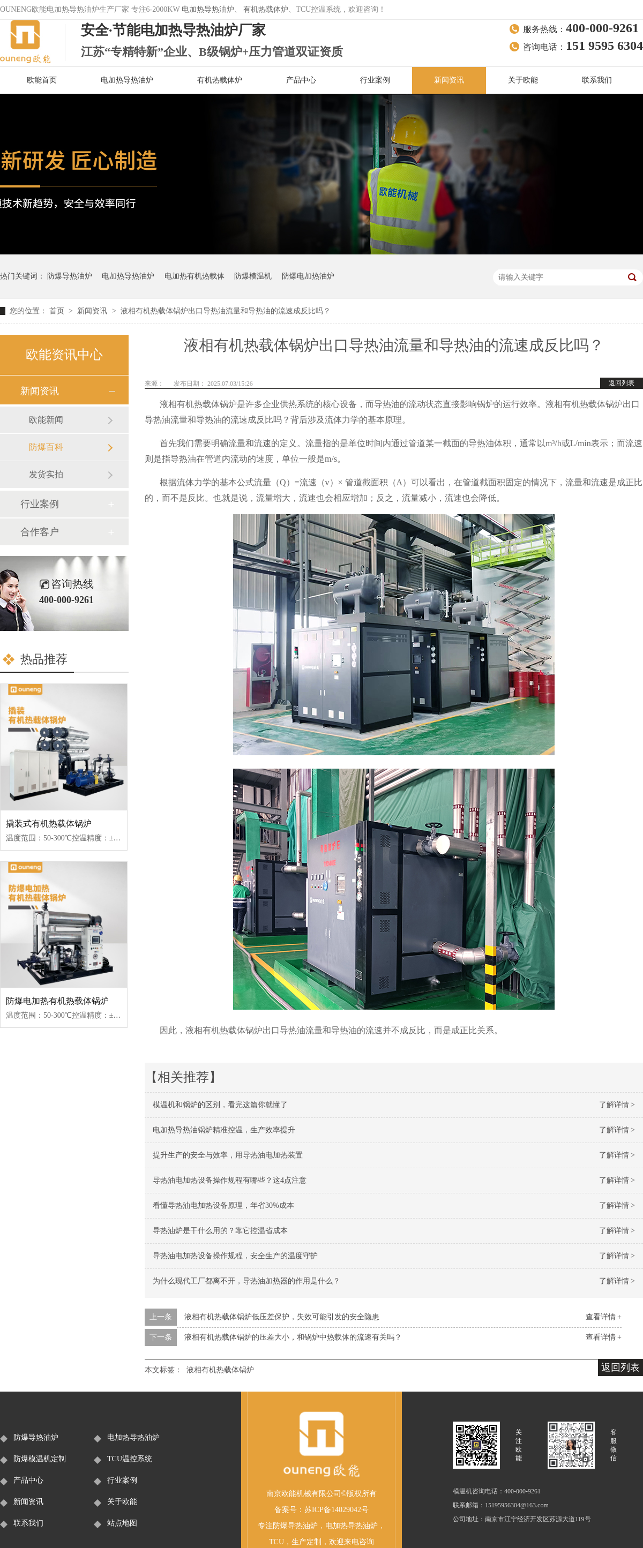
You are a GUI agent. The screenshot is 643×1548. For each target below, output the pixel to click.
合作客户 (39, 532)
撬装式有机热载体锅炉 (49, 823)
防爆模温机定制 (39, 1459)
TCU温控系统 (129, 1459)
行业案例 (375, 80)
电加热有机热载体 (195, 276)
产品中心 (301, 80)
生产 (298, 1542)
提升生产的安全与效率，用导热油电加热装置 (228, 1155)
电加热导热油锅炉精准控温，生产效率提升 (224, 1130)
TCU (276, 1542)
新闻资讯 (449, 80)
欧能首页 (42, 80)
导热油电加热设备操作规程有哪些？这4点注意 (229, 1180)
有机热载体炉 (265, 9)
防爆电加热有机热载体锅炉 (57, 1000)
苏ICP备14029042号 (336, 1510)
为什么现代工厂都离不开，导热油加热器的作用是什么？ (246, 1281)
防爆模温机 (253, 276)
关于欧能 (523, 80)
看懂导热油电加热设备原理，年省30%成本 (223, 1205)
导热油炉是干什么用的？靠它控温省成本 (220, 1231)
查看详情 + (604, 1317)
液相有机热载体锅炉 (220, 1370)
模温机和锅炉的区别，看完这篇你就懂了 (220, 1105)
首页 (57, 311)
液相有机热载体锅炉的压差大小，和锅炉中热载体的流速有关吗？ (293, 1337)
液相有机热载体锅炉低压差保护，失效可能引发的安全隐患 (281, 1317)
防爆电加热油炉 (308, 276)
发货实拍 (46, 474)
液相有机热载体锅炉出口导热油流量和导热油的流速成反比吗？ (226, 311)
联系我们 (597, 80)
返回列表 (621, 383)
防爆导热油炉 (69, 276)
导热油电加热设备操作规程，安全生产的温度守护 (235, 1256)
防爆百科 (46, 447)
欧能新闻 (46, 419)
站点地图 (122, 1523)
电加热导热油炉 (208, 9)
